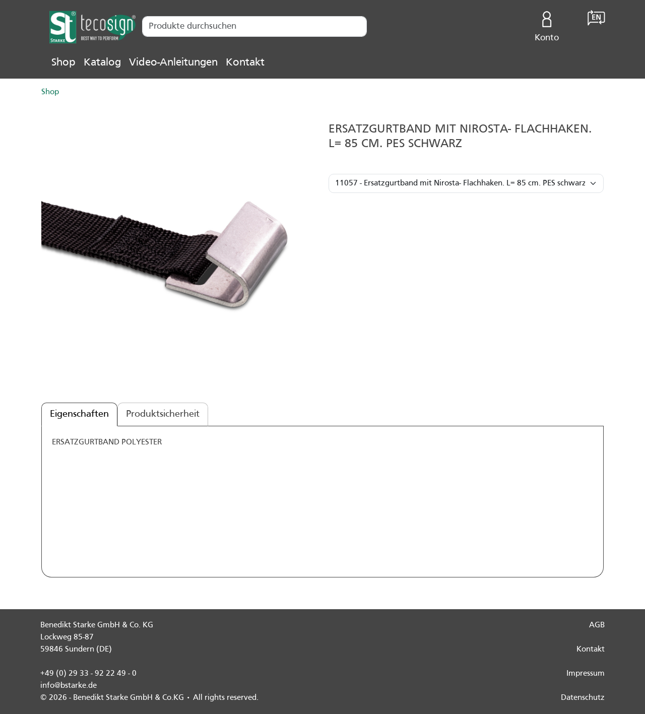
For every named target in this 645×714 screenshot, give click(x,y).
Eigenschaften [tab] (79, 414)
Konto (547, 24)
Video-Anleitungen (173, 62)
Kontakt (245, 62)
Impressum (585, 674)
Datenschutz (583, 698)
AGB (597, 625)
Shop (63, 62)
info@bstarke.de (68, 686)
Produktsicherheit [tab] (163, 414)
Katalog (102, 62)
